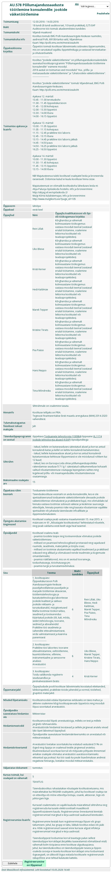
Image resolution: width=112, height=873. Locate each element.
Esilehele (12, 863)
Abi (77, 4)
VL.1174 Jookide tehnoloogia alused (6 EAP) (67, 438)
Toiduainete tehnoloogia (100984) (62, 436)
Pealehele (103, 13)
